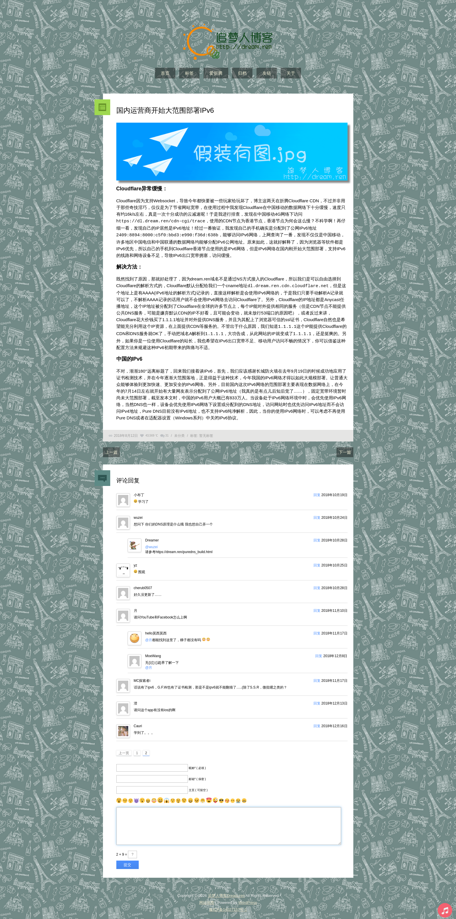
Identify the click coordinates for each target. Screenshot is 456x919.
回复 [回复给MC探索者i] (317, 678)
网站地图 (206, 899)
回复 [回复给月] (317, 608)
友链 (266, 73)
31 (167, 432)
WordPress (247, 899)
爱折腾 (215, 73)
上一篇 (111, 449)
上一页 (124, 750)
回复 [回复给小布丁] (317, 492)
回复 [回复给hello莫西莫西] (317, 630)
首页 (165, 73)
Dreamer (152, 537)
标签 (189, 73)
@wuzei (151, 544)
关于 (290, 73)
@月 (148, 637)
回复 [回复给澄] (317, 700)
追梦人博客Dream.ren (226, 893)
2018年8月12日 (126, 433)
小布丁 (139, 492)
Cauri (138, 723)
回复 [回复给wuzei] (317, 515)
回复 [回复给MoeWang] (318, 653)
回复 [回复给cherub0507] (317, 585)
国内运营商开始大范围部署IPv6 (165, 110)
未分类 (179, 433)
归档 (242, 73)
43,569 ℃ (151, 432)
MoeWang (153, 653)
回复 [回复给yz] (317, 562)
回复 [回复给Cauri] (317, 723)
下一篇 (345, 449)
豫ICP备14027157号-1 (228, 906)
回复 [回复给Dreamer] (317, 537)
